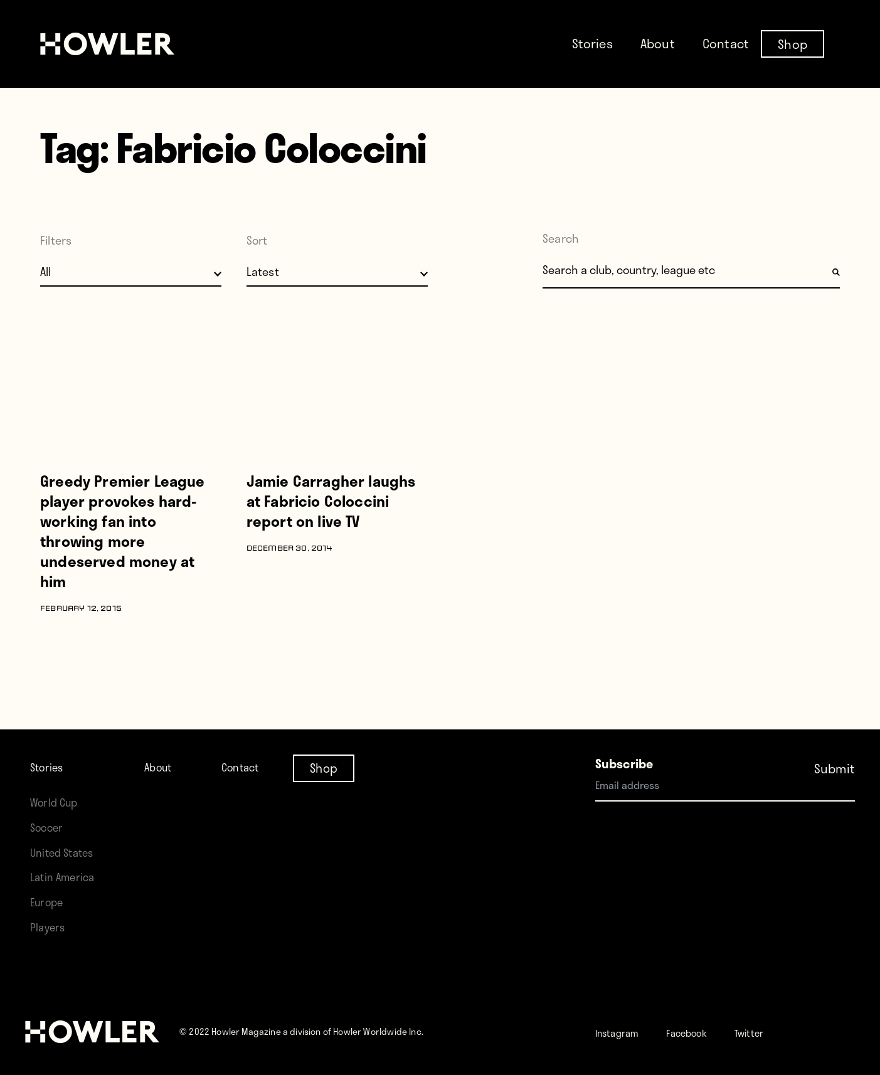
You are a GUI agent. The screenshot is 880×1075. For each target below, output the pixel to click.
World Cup (58, 802)
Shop (792, 43)
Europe (50, 901)
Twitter (779, 1032)
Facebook (706, 1032)
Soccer (49, 827)
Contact (725, 43)
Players (50, 927)
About (657, 43)
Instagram (623, 1032)
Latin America (66, 876)
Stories (592, 43)
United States (66, 852)
